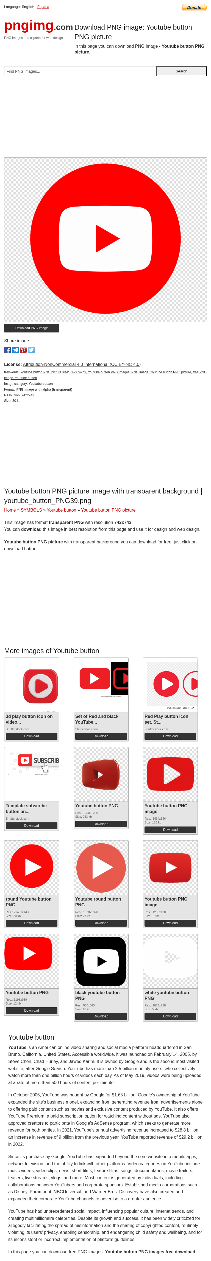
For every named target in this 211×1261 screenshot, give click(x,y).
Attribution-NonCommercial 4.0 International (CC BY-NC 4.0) (82, 364)
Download (31, 736)
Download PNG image (31, 328)
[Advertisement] (105, 119)
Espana (43, 7)
